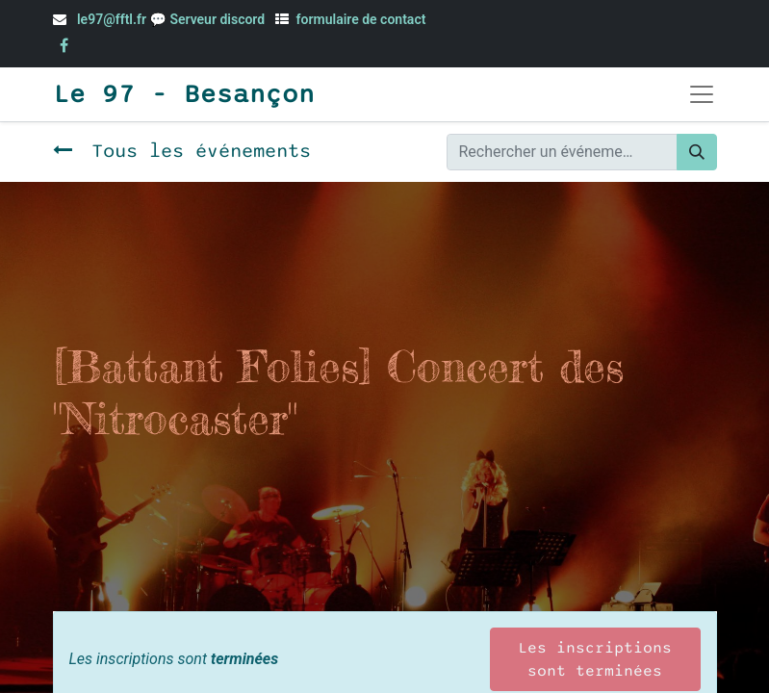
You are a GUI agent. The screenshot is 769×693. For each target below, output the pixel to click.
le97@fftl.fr (111, 19)
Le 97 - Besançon (184, 94)
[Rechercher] (697, 152)
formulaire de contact (361, 19)
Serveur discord (218, 19)
